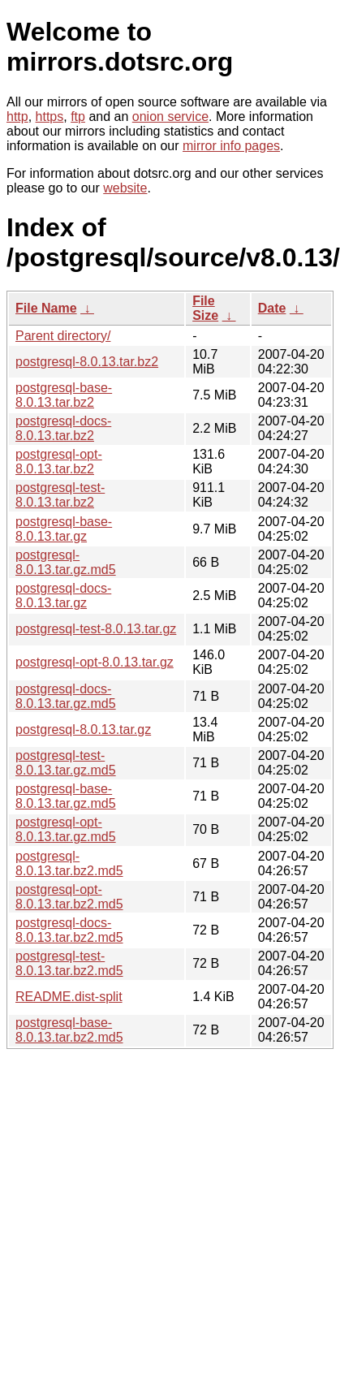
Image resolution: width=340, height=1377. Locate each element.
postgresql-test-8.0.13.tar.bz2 (60, 495)
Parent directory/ (62, 336)
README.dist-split (69, 997)
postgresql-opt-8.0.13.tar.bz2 (58, 461)
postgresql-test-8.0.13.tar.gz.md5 (65, 763)
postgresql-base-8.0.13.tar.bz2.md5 (69, 1030)
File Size (205, 308)
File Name (46, 308)
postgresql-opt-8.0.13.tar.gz (94, 662)
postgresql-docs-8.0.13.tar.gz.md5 (65, 696)
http (17, 116)
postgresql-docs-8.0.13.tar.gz (63, 595)
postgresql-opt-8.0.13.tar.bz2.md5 (69, 897)
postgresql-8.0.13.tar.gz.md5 (65, 562)
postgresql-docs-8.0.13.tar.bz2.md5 (69, 930)
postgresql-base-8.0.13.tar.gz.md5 (65, 796)
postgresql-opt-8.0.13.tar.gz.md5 (65, 829)
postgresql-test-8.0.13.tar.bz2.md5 (69, 963)
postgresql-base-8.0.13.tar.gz (63, 529)
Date (272, 308)
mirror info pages (231, 146)
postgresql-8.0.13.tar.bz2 (86, 362)
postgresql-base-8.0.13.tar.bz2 (63, 395)
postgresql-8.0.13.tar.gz (83, 729)
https (50, 116)
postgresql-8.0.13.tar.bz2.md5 (69, 863)
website (125, 188)
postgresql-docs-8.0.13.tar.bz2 (63, 428)
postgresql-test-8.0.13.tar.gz (95, 629)
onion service (170, 116)
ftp (78, 116)
